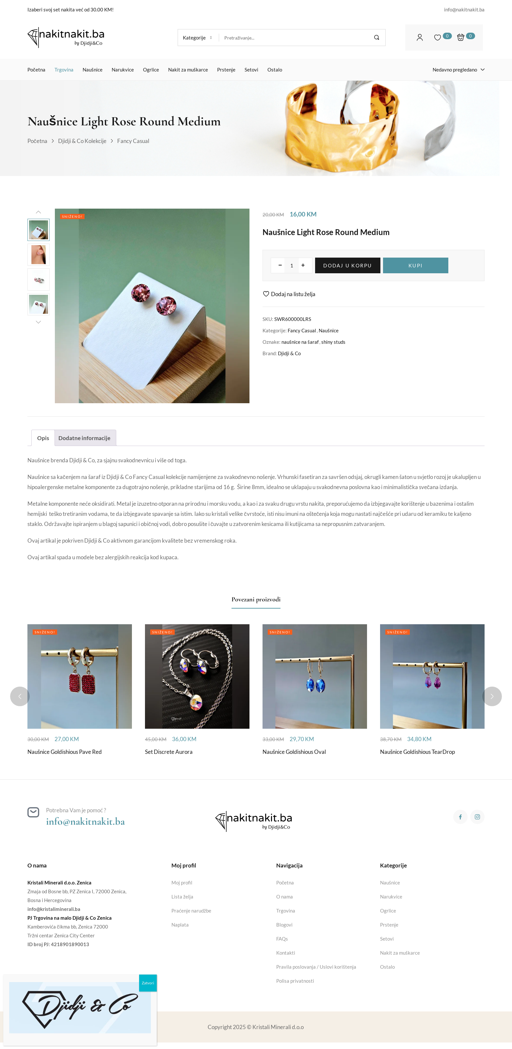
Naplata (180, 925)
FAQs (282, 939)
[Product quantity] (291, 265)
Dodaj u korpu (347, 265)
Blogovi (284, 925)
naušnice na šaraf (300, 342)
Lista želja (182, 896)
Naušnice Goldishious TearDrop (417, 751)
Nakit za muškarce (400, 953)
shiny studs (333, 342)
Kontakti (285, 953)
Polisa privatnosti (295, 981)
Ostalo (387, 967)
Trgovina (285, 911)
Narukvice (391, 896)
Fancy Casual (133, 140)
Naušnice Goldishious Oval (294, 751)
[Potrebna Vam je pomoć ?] (33, 812)
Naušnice (329, 330)
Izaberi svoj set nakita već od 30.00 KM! (70, 9)
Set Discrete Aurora (169, 751)
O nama (284, 896)
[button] (198, 37)
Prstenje (389, 925)
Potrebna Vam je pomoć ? (76, 810)
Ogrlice (388, 911)
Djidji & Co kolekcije (82, 140)
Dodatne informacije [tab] (84, 438)
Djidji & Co (289, 353)
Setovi (387, 939)
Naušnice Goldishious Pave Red (64, 751)
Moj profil (181, 882)
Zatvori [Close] (148, 982)
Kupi (415, 265)
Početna (37, 140)
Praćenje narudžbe (191, 911)
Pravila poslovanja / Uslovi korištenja (316, 967)
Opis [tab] (43, 438)
